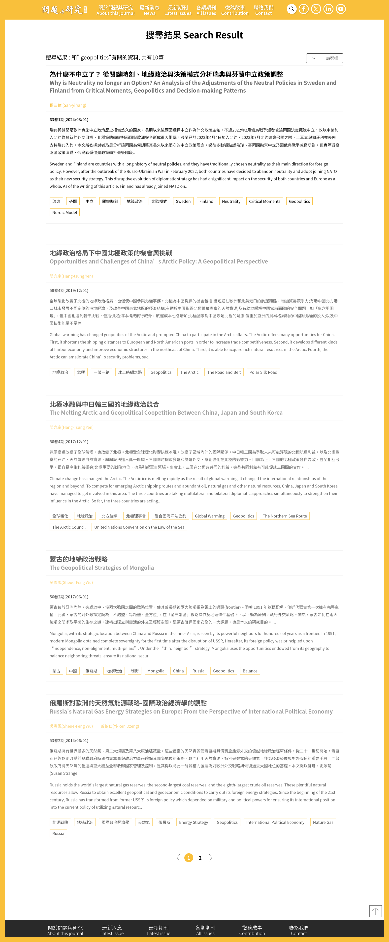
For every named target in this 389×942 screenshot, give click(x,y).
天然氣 (144, 835)
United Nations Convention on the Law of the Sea (139, 540)
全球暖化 (60, 529)
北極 (81, 385)
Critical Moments (264, 203)
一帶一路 (101, 385)
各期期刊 (206, 10)
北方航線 (109, 529)
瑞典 (56, 203)
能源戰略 (60, 835)
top (375, 913)
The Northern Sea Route (285, 529)
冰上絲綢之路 (130, 385)
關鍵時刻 (110, 203)
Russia (198, 684)
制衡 (135, 684)
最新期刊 (178, 10)
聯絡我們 (263, 10)
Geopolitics (299, 203)
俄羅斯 (91, 684)
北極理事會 (136, 529)
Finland (206, 203)
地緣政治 (135, 203)
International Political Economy (275, 835)
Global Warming (210, 529)
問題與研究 (65, 9)
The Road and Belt (224, 385)
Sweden (183, 203)
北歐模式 (159, 203)
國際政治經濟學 (115, 835)
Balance (250, 684)
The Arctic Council (69, 540)
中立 (90, 203)
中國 (73, 684)
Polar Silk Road (263, 385)
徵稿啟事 (235, 10)
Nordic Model (64, 214)
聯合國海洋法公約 (170, 529)
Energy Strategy (193, 835)
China (178, 684)
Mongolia (155, 684)
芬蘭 (73, 203)
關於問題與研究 (116, 10)
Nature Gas (323, 835)
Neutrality (231, 203)
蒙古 (56, 684)
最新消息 (150, 10)
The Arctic (189, 385)
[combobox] (324, 58)
